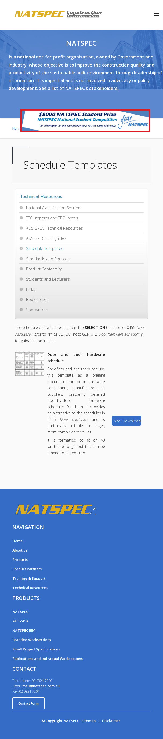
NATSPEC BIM (23, 630)
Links (30, 289)
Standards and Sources (48, 258)
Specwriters (37, 309)
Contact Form (28, 703)
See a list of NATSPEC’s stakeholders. (79, 88)
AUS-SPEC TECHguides (46, 238)
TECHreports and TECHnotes (52, 217)
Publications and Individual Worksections (47, 658)
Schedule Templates (44, 248)
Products (20, 559)
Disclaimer (111, 720)
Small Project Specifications (36, 649)
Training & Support (28, 578)
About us (19, 550)
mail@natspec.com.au (41, 685)
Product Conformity (44, 268)
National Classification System (53, 207)
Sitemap (88, 720)
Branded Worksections (31, 639)
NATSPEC (20, 611)
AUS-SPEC (20, 621)
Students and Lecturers (48, 279)
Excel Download (126, 421)
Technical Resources (30, 587)
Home (17, 540)
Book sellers (37, 299)
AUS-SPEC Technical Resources (54, 228)
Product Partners (27, 569)
